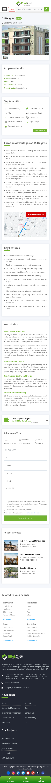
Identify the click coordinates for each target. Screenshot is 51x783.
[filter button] (11, 9)
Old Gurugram (8, 627)
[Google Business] (43, 773)
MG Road (6, 633)
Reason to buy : (10, 443)
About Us (28, 703)
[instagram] (13, 773)
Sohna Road (7, 636)
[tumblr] (38, 773)
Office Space (7, 612)
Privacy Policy (30, 717)
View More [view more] (40, 130)
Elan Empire (6, 753)
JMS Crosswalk (32, 627)
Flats (28, 612)
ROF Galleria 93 (8, 758)
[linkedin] (18, 773)
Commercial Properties (11, 713)
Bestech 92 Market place (36, 633)
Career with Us (8, 717)
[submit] (46, 9)
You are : (7, 440)
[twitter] (23, 773)
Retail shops (7, 606)
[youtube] (28, 773)
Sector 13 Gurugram (12, 22)
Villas (29, 615)
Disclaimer (6, 722)
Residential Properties (11, 708)
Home (4, 703)
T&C (26, 722)
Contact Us (29, 713)
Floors (29, 609)
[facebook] (8, 773)
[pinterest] (33, 773)
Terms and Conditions (33, 513)
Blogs (27, 708)
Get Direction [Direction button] (36, 214)
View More (8, 619)
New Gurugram (8, 630)
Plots (29, 606)
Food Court (7, 609)
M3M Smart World (9, 743)
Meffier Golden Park (34, 636)
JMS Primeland (32, 630)
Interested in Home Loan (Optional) (19, 509)
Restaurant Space (9, 615)
